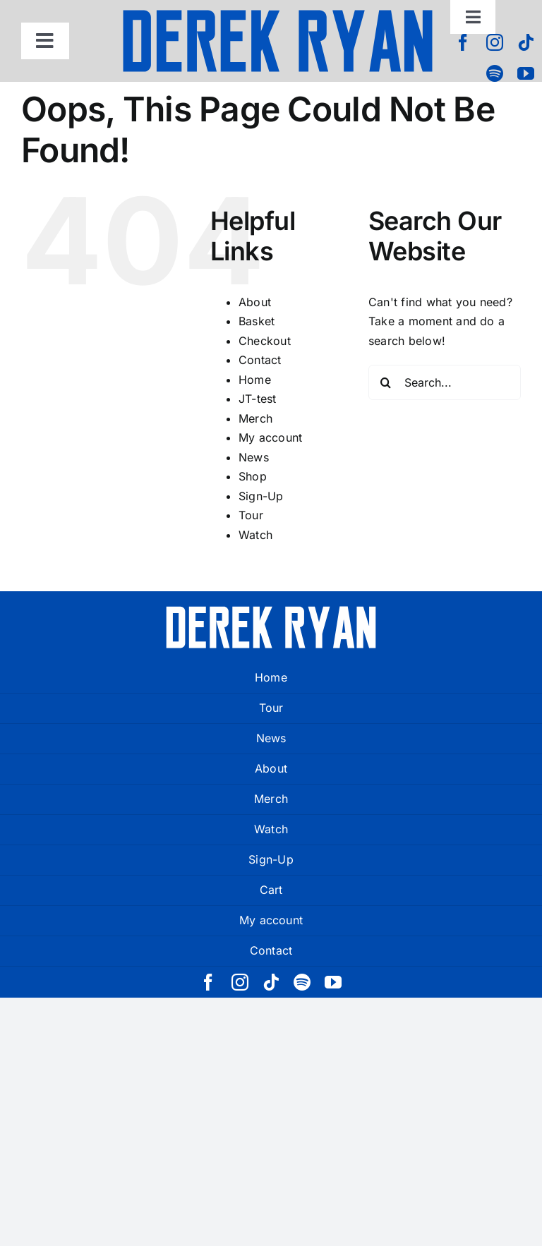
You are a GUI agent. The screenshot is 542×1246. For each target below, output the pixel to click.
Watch (255, 535)
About (255, 302)
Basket (257, 321)
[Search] (386, 382)
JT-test (258, 399)
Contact (260, 360)
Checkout (265, 341)
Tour (251, 515)
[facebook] (462, 42)
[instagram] (494, 42)
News (254, 457)
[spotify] (494, 73)
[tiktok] (525, 42)
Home (255, 380)
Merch (255, 418)
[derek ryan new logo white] (271, 611)
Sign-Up (261, 496)
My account (270, 437)
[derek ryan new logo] (277, 14)
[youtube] (525, 73)
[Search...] (444, 382)
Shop (253, 476)
